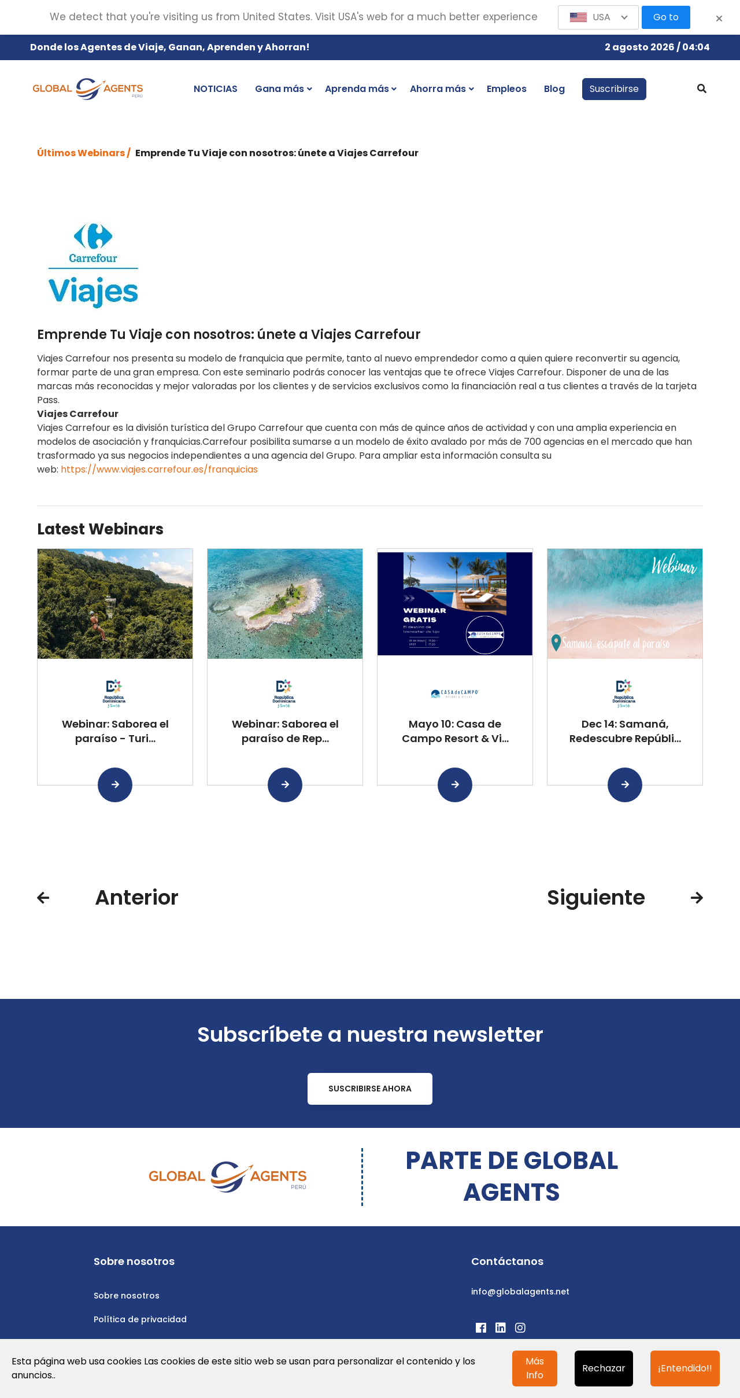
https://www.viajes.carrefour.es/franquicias (159, 469)
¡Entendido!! (685, 1368)
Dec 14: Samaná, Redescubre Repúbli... (625, 731)
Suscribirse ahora (370, 1088)
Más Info (535, 1368)
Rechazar (604, 1368)
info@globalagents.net (520, 1291)
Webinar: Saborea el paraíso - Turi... (115, 731)
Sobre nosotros (127, 1295)
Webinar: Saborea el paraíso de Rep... (285, 731)
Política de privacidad (140, 1319)
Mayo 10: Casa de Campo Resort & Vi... (455, 731)
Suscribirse (614, 88)
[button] (598, 17)
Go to (666, 17)
